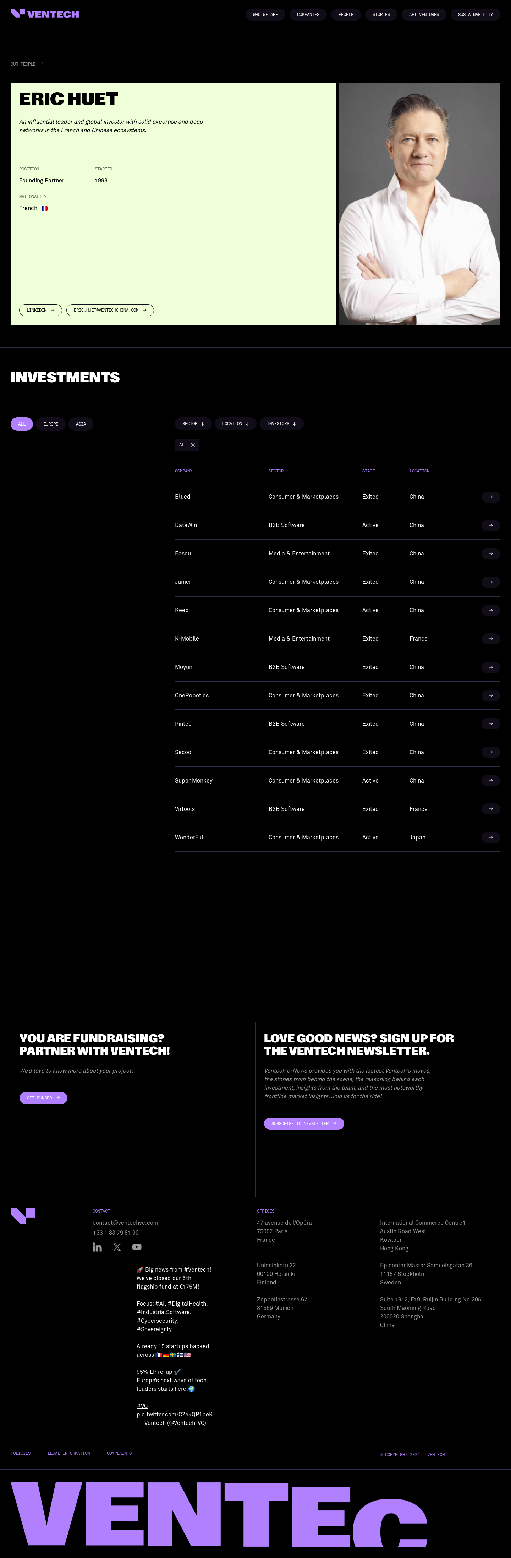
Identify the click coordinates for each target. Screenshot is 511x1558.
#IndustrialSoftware (163, 1312)
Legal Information (69, 1453)
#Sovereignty (154, 1329)
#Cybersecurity (156, 1320)
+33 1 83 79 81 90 (116, 1232)
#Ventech (196, 1269)
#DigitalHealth (186, 1303)
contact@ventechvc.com (125, 1223)
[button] (193, 423)
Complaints (119, 1453)
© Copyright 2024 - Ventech (412, 1454)
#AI (160, 1303)
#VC (142, 1406)
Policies (21, 1453)
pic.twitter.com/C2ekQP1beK (175, 1414)
